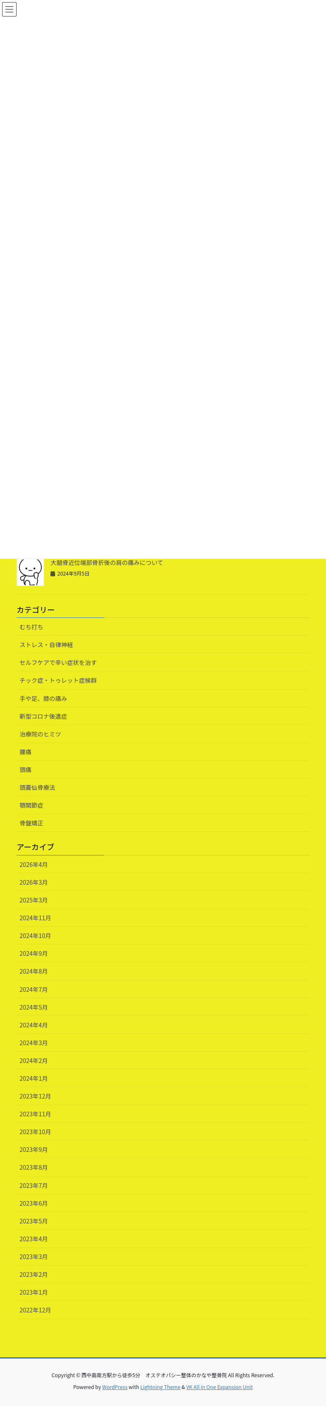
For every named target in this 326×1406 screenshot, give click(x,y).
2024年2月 (34, 1060)
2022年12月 (35, 1310)
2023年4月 (34, 1238)
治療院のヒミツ (40, 734)
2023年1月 (34, 1292)
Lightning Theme (160, 1386)
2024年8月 (34, 971)
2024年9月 (34, 953)
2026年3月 (34, 882)
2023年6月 (34, 1203)
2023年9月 (34, 1149)
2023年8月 (34, 1167)
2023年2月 (34, 1274)
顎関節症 (31, 805)
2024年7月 (34, 989)
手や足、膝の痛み (43, 698)
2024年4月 (34, 1025)
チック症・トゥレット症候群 (58, 680)
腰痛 (25, 751)
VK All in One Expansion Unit (219, 1386)
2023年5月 (34, 1221)
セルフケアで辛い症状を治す (58, 662)
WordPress (115, 1386)
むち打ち (31, 627)
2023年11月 (35, 1114)
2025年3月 (34, 900)
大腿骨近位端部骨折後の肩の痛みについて (107, 562)
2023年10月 (35, 1131)
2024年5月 (34, 1007)
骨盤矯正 (31, 823)
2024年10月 (35, 935)
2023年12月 (35, 1096)
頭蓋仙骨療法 (37, 787)
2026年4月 (34, 864)
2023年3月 (34, 1256)
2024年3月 (34, 1042)
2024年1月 (34, 1078)
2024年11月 (35, 917)
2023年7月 (34, 1185)
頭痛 (25, 769)
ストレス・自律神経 (46, 644)
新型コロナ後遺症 (43, 716)
